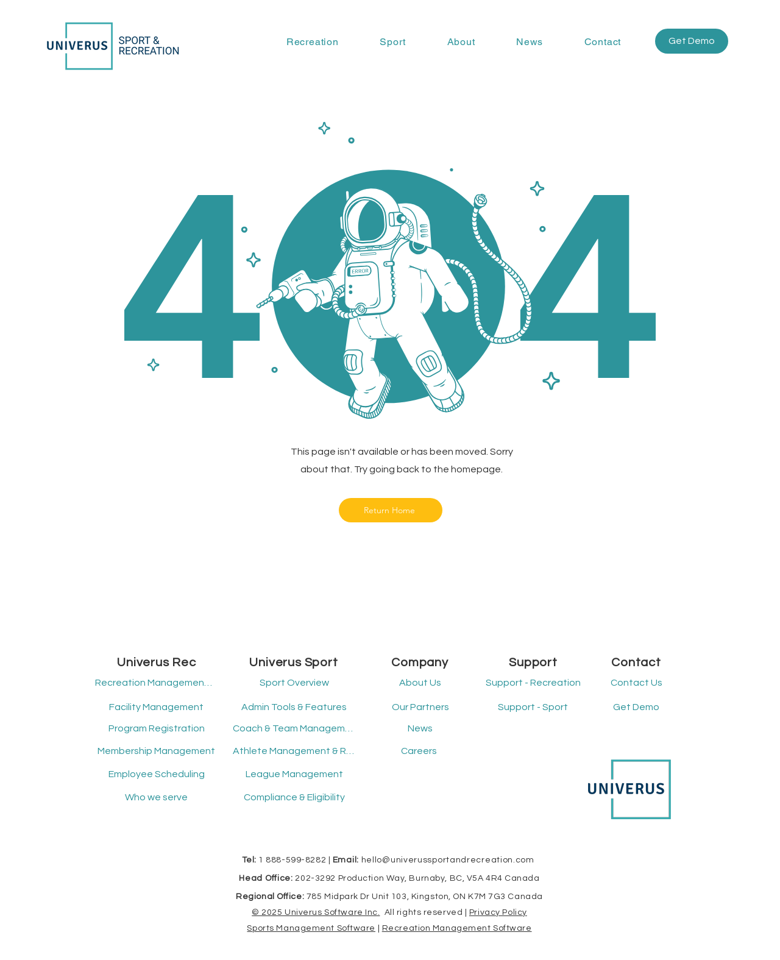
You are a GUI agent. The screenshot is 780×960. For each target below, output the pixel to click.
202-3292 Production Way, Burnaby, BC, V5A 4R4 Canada (417, 878)
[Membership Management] (156, 751)
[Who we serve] (156, 798)
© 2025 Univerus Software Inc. (316, 912)
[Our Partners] (420, 707)
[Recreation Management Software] (154, 683)
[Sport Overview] (294, 683)
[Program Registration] (156, 729)
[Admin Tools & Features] (294, 707)
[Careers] (419, 751)
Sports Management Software (311, 928)
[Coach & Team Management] (294, 729)
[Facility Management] (156, 707)
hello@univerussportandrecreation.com (447, 860)
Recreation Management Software (457, 928)
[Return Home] (390, 510)
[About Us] (420, 683)
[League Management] (294, 774)
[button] (312, 42)
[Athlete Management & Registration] (294, 751)
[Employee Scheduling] (156, 774)
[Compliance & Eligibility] (294, 798)
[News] (420, 729)
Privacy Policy (498, 912)
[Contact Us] (636, 683)
